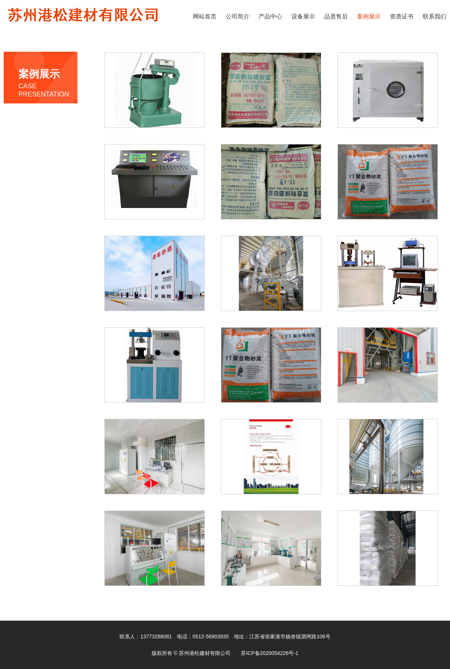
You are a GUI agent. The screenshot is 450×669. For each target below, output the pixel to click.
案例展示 (369, 16)
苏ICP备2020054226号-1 (269, 653)
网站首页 (205, 16)
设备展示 (303, 16)
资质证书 (401, 16)
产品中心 (270, 16)
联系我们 (434, 16)
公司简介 (237, 16)
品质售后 (336, 16)
